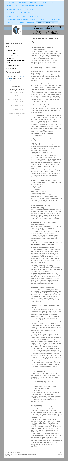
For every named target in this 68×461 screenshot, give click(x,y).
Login (61, 452)
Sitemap (17, 452)
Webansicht (59, 454)
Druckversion (10, 452)
